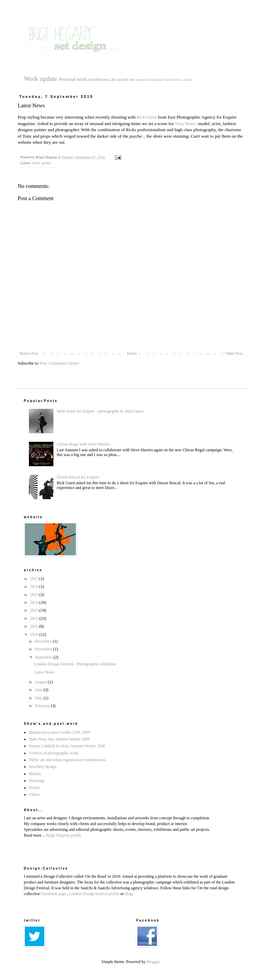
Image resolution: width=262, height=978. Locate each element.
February (43, 705)
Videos (34, 794)
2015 (34, 594)
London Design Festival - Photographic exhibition (75, 664)
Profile (34, 787)
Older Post (234, 353)
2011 (34, 626)
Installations (98, 79)
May (39, 698)
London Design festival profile (94, 893)
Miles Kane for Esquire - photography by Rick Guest (100, 411)
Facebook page (54, 893)
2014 (34, 602)
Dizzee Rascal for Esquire (78, 477)
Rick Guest (147, 117)
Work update (40, 78)
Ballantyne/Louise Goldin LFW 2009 (59, 732)
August (41, 682)
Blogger (153, 961)
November (44, 649)
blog (128, 893)
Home (132, 353)
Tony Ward (185, 123)
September (44, 657)
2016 (34, 586)
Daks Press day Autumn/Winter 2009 (59, 739)
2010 (34, 634)
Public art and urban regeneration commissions (67, 759)
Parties (140, 79)
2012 (34, 618)
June (39, 689)
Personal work (73, 79)
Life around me (121, 79)
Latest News (44, 672)
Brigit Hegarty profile (63, 835)
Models (35, 773)
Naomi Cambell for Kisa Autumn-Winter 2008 (67, 746)
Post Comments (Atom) (59, 363)
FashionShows (173, 80)
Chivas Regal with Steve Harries (83, 444)
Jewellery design (42, 766)
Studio (188, 80)
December (44, 641)
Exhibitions (154, 79)
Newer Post (28, 353)
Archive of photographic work (54, 753)
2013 (34, 610)
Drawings (37, 780)
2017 (34, 578)
